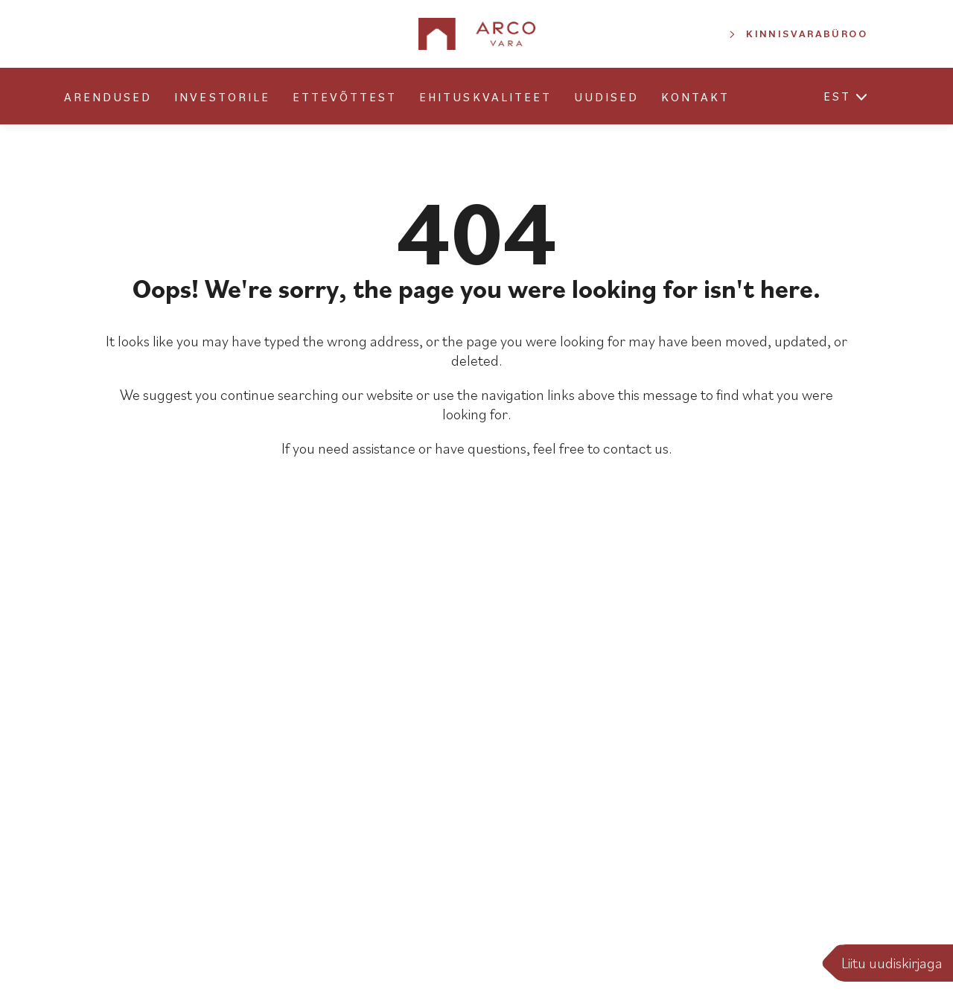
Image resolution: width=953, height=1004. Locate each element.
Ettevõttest (345, 96)
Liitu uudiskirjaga (892, 963)
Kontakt (695, 96)
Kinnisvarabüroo (806, 33)
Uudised (606, 96)
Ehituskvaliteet (485, 96)
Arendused (108, 96)
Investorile (222, 96)
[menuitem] (837, 99)
